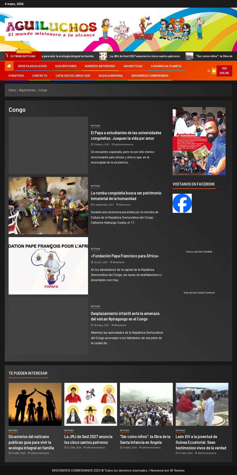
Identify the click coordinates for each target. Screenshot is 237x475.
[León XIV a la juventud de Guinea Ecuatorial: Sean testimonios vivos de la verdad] (202, 404)
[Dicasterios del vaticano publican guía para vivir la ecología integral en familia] (35, 404)
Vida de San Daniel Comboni (199, 292)
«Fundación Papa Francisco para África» (125, 255)
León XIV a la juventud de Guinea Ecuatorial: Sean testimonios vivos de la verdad (201, 442)
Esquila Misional (111, 75)
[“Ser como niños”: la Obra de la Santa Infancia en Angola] (146, 404)
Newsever (157, 470)
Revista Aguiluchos (32, 66)
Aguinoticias (133, 66)
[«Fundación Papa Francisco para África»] (48, 265)
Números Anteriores (100, 66)
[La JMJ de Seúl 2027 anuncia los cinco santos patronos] (90, 404)
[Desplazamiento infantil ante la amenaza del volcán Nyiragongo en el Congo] (48, 326)
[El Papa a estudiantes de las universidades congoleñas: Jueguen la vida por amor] (48, 145)
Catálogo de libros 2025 (73, 75)
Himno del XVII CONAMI (199, 251)
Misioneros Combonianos (150, 75)
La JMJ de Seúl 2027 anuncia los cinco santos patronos (145, 56)
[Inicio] (9, 66)
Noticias (95, 126)
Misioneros (125, 204)
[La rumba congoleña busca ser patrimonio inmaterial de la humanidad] (48, 205)
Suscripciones (66, 66)
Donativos (16, 75)
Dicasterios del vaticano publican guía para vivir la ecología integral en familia (31, 442)
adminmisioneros (124, 144)
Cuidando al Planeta (166, 66)
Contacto (39, 75)
